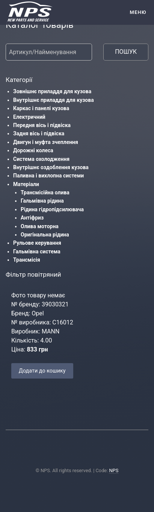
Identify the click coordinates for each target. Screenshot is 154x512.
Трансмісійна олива (45, 192)
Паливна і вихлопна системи (48, 176)
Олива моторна (40, 226)
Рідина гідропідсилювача (52, 209)
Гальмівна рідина (42, 201)
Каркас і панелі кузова (41, 108)
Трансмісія (26, 260)
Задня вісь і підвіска (38, 133)
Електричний (29, 117)
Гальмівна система (36, 251)
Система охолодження (41, 159)
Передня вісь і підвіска (42, 125)
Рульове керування (37, 243)
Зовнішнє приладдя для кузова (52, 91)
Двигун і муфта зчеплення (45, 142)
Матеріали (26, 184)
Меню (138, 12)
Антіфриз (32, 218)
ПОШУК (126, 51)
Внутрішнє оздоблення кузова (51, 167)
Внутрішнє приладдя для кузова (53, 100)
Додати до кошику (42, 371)
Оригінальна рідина (45, 235)
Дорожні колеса (33, 150)
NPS (113, 470)
